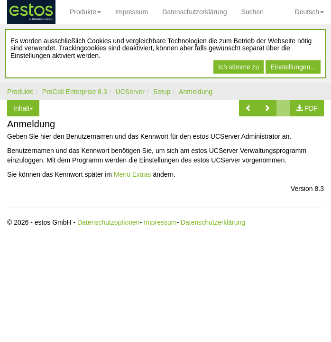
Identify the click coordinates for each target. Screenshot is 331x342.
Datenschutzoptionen (108, 222)
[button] (248, 108)
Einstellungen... (293, 67)
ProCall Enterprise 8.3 (74, 91)
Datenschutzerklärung (194, 12)
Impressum (131, 12)
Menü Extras (132, 174)
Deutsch (309, 12)
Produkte (85, 12)
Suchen (252, 12)
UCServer (130, 91)
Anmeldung (195, 91)
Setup (162, 91)
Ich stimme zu (238, 67)
